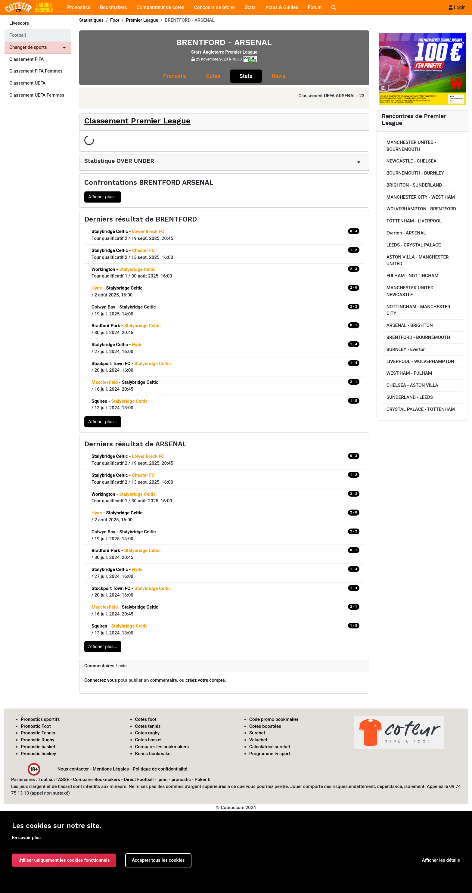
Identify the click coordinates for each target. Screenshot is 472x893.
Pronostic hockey (38, 753)
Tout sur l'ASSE (54, 779)
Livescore (19, 23)
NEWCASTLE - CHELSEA (411, 161)
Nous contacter (73, 768)
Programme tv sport (269, 753)
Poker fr (203, 779)
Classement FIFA (26, 59)
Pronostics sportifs (40, 719)
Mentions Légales (111, 768)
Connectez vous (100, 680)
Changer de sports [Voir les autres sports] (37, 47)
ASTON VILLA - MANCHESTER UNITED (418, 260)
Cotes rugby (147, 733)
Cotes (213, 76)
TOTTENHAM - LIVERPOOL (414, 221)
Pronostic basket (38, 746)
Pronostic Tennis (38, 733)
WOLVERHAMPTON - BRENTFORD (421, 209)
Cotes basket (148, 740)
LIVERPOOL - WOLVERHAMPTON (420, 361)
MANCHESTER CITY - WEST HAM (421, 197)
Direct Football (139, 779)
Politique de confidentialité (160, 768)
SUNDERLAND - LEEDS (410, 397)
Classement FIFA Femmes (36, 71)
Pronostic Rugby (37, 740)
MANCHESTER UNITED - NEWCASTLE (411, 291)
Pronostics (78, 7)
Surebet (257, 733)
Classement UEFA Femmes (36, 95)
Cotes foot (146, 719)
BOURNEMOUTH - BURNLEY (415, 173)
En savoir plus (26, 837)
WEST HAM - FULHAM (409, 373)
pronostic (181, 779)
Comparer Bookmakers (96, 779)
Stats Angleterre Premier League (224, 52)
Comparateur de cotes (161, 7)
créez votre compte (205, 680)
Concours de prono (214, 7)
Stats (250, 7)
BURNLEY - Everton (406, 349)
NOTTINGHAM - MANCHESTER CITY (418, 310)
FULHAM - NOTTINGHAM (413, 275)
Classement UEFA (27, 83)
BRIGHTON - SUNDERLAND (414, 185)
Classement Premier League (137, 120)
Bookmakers (113, 7)
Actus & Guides (281, 7)
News (278, 76)
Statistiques (91, 20)
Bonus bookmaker (153, 753)
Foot (115, 20)
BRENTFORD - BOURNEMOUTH (418, 337)
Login (457, 7)
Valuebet (258, 740)
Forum (315, 7)
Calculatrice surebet (269, 746)
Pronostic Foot (36, 726)
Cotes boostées (265, 726)
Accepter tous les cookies (158, 860)
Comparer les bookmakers (162, 746)
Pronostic (175, 76)
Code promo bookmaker (273, 719)
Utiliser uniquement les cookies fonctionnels (64, 860)
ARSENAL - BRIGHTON (410, 325)
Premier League (142, 20)
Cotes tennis (148, 726)
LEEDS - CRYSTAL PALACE (414, 245)
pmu (163, 779)
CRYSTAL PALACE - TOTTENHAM (421, 409)
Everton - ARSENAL (406, 233)
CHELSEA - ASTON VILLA (412, 385)
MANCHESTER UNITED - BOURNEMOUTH (411, 146)
